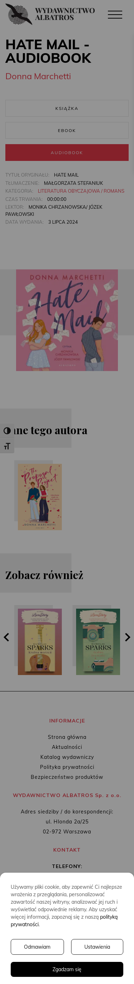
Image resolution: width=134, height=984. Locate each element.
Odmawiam (37, 947)
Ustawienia (97, 947)
